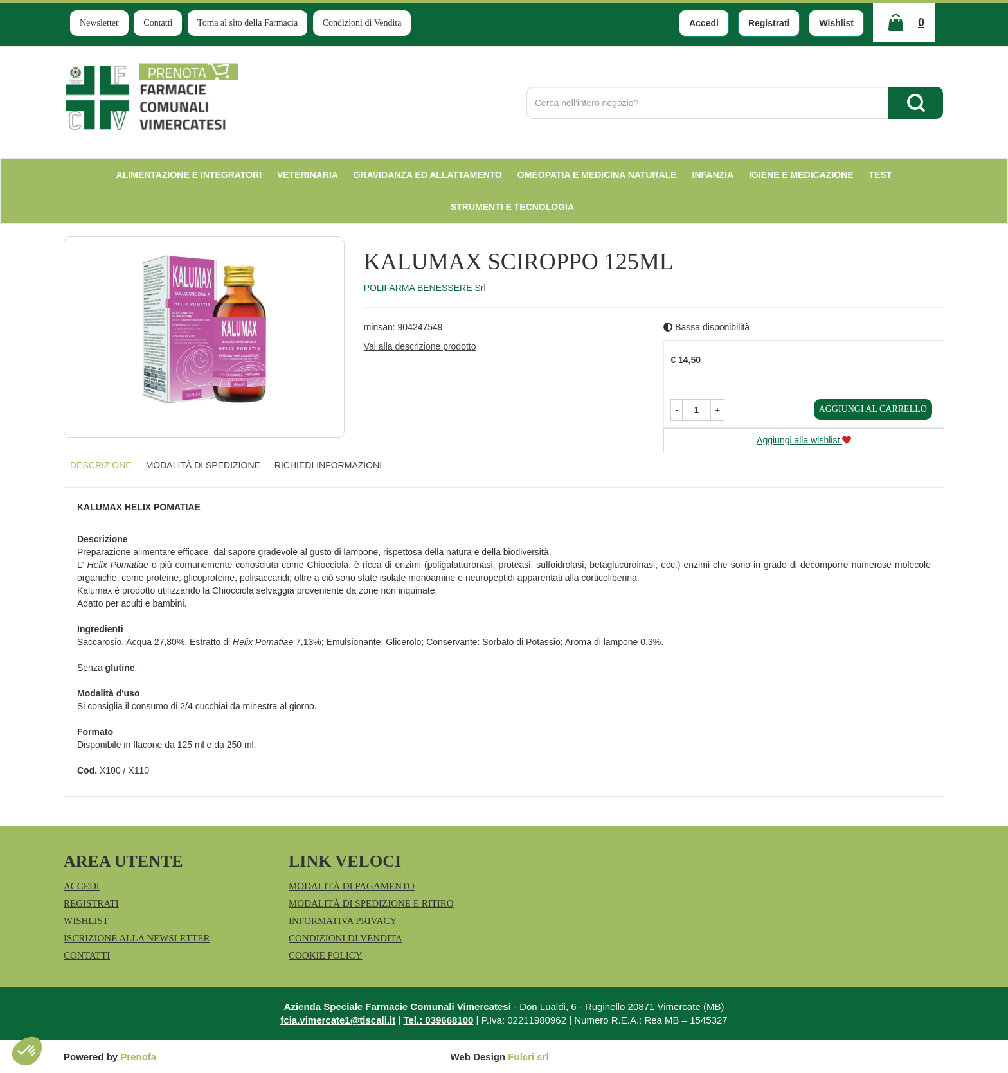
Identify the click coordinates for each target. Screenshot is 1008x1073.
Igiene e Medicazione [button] (801, 175)
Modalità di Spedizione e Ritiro (371, 903)
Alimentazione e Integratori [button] (189, 175)
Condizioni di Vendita (362, 23)
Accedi (704, 23)
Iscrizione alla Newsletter (137, 938)
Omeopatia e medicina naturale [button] (597, 175)
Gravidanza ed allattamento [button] (428, 175)
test (880, 175)
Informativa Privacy (343, 921)
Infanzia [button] (713, 175)
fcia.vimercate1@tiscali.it (337, 1020)
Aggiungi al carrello (873, 409)
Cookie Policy (326, 955)
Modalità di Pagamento (352, 886)
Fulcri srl (528, 1056)
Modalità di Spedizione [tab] (203, 465)
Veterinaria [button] (307, 175)
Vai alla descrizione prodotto (420, 346)
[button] (676, 410)
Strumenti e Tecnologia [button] (512, 207)
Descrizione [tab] (101, 465)
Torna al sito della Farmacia (247, 23)
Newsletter (99, 23)
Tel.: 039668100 (438, 1020)
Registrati (769, 23)
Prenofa (138, 1056)
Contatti (157, 23)
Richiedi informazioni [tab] (328, 465)
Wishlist (836, 23)
